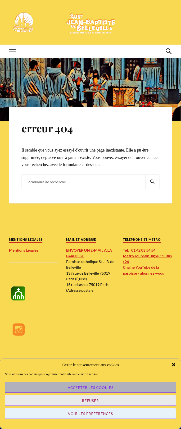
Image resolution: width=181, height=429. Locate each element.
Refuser (90, 400)
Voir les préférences (90, 413)
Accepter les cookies (90, 387)
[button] (173, 364)
